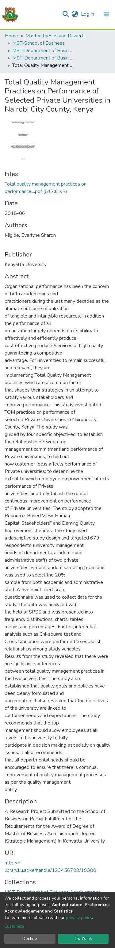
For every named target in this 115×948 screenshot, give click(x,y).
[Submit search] (65, 14)
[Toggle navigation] (106, 14)
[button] (75, 14)
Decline (29, 939)
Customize (14, 926)
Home (11, 35)
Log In (88, 14)
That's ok (83, 939)
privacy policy (79, 918)
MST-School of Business (38, 43)
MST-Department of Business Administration (43, 50)
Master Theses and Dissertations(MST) (56, 35)
